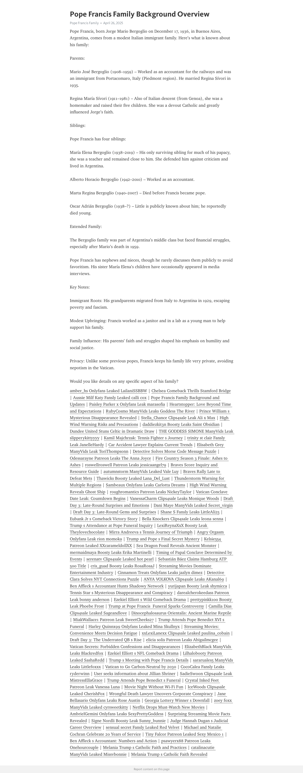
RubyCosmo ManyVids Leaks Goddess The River (150, 411)
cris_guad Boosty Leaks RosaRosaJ (122, 566)
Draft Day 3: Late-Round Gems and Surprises (114, 512)
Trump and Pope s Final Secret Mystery (163, 539)
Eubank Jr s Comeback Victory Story (104, 518)
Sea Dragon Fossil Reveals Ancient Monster (176, 545)
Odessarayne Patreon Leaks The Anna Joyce (110, 458)
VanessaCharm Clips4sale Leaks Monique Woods (174, 498)
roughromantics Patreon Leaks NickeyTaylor (151, 491)
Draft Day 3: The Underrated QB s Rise (106, 639)
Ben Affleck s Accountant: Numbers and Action (113, 740)
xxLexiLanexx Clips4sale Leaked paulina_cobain (186, 633)
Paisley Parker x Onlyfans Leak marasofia (127, 404)
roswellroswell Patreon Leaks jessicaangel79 (125, 464)
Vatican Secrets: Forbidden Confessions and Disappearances (125, 646)
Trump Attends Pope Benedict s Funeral (144, 680)
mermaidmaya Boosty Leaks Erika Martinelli (111, 552)
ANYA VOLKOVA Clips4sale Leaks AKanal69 (184, 579)
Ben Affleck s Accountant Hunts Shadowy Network (117, 586)
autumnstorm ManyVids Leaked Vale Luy (141, 471)
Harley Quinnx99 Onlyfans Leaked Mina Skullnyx (134, 626)
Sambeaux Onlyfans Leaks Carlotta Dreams (145, 485)
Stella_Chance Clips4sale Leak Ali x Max (178, 417)
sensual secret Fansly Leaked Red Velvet (142, 727)
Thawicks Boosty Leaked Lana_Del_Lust (133, 478)
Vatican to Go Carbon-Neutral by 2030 (140, 666)
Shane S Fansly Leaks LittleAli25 (189, 512)
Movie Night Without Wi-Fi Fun (153, 686)
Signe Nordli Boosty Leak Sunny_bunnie (128, 720)
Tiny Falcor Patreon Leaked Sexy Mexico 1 (184, 734)
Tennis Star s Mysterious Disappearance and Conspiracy (121, 592)
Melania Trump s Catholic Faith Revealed (169, 754)
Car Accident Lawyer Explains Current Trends (150, 444)
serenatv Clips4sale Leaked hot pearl (120, 559)
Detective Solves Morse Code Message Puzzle (174, 451)
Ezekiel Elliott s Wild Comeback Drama (150, 599)
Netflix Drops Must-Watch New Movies (169, 707)
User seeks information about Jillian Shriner (134, 673)
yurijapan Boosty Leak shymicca (197, 586)
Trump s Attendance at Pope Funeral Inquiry (111, 525)
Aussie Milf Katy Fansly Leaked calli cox (110, 397)
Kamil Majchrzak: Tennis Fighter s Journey (143, 437)
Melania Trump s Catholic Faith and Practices (145, 747)
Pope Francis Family (84, 23)
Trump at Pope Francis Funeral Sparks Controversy (156, 606)
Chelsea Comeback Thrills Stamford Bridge (191, 390)
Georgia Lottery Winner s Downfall (177, 700)
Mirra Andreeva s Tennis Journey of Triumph (150, 532)
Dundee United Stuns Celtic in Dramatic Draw (112, 431)
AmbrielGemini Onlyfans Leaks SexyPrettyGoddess (116, 713)
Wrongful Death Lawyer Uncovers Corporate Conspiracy (161, 693)
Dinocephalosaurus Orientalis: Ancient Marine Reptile (181, 613)
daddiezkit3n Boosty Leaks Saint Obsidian (181, 424)
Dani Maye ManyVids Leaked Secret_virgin (193, 505)
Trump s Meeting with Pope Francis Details (148, 660)
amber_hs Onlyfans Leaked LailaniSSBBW (108, 390)
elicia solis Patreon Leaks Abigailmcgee (182, 639)
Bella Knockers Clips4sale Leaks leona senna (182, 518)
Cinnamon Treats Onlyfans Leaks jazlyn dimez (160, 572)
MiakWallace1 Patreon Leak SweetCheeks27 (113, 619)
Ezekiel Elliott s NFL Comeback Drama (143, 653)
